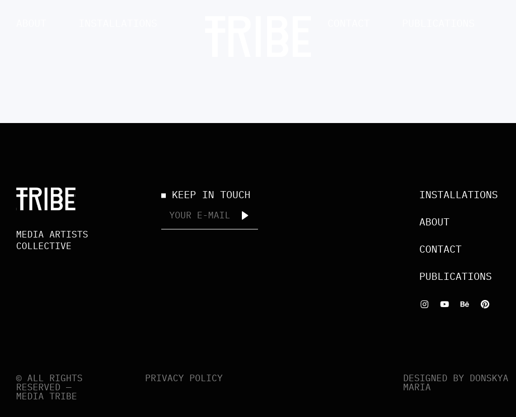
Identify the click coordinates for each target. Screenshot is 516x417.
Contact (349, 23)
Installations (118, 23)
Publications (438, 23)
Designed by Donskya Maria (455, 382)
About (31, 23)
